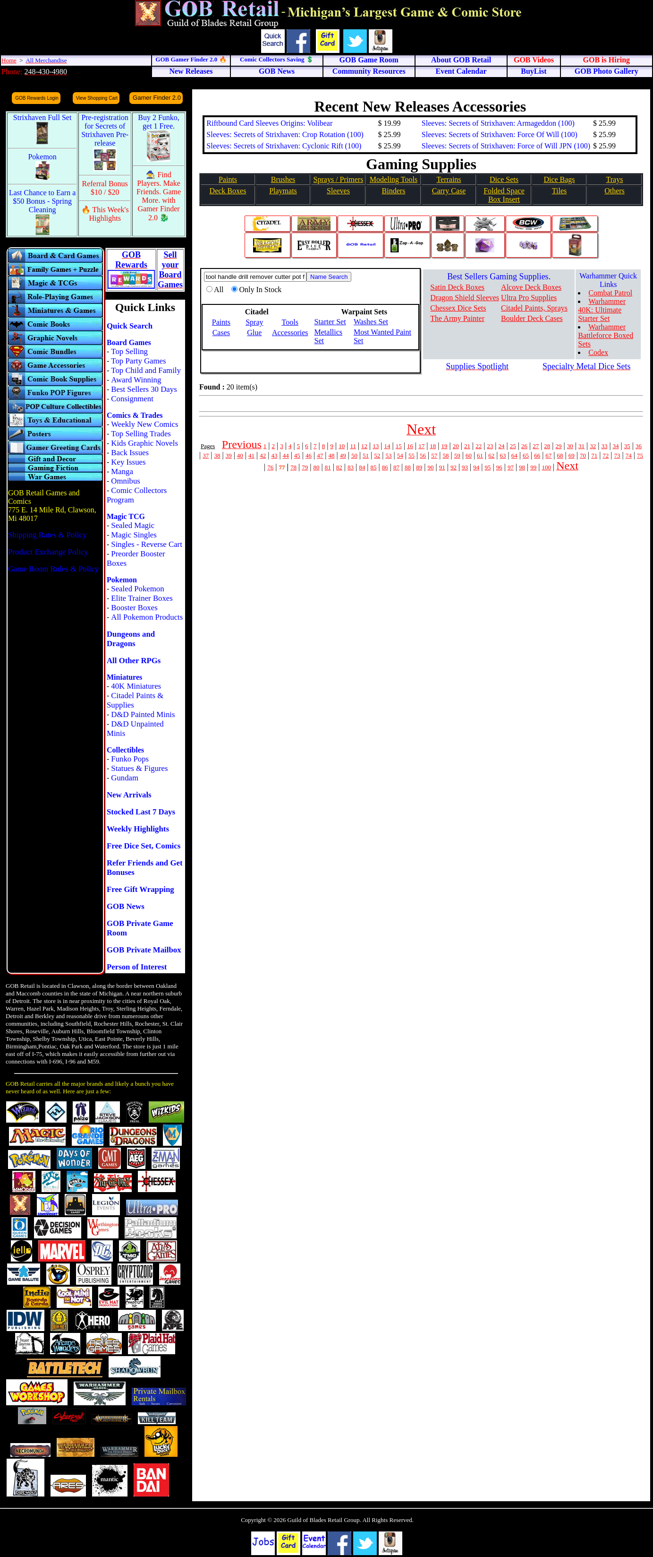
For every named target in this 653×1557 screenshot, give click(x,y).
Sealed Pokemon (137, 588)
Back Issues (130, 452)
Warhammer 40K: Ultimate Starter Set (602, 309)
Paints (228, 179)
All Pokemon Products (147, 617)
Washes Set (371, 322)
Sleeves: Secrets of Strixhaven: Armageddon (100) (498, 123)
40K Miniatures (136, 686)
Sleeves (338, 191)
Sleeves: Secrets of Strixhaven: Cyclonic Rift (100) (283, 146)
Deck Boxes (228, 191)
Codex (598, 352)
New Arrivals (129, 794)
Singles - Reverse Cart (146, 544)
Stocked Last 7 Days (141, 811)
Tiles (559, 191)
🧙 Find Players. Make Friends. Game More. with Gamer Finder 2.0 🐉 (158, 196)
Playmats (283, 191)
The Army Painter (457, 318)
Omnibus (125, 480)
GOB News (125, 906)
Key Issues (128, 462)
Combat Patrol (610, 293)
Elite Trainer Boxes (142, 598)
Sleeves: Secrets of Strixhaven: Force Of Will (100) (499, 134)
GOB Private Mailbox (144, 949)
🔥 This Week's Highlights (105, 214)
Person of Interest (137, 966)
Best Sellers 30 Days (144, 389)
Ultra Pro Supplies (529, 298)
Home (9, 60)
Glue (254, 333)
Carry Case (449, 191)
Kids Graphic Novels (144, 443)
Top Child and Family (146, 370)
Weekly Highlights (138, 828)
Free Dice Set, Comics (143, 845)
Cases (221, 333)
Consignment (132, 398)
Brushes (283, 179)
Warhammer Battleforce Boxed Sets (605, 335)
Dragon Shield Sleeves (464, 298)
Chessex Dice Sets (458, 308)
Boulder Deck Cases (532, 318)
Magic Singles (133, 534)
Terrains (448, 179)
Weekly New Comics (144, 424)
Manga (122, 471)
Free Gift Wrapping (140, 889)
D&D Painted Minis (143, 714)
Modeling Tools (393, 179)
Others (614, 191)
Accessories (290, 333)
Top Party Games (138, 360)
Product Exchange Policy (48, 551)
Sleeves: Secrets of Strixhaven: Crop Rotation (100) (284, 134)
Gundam (124, 777)
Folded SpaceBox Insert (504, 195)
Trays (614, 179)
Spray (254, 322)
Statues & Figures (139, 768)
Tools (290, 322)
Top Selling (129, 351)
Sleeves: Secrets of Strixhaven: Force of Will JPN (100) (506, 146)
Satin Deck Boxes (457, 287)
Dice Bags (559, 179)
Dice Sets (504, 179)
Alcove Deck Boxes (531, 287)
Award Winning (136, 379)
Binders (394, 191)
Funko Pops (130, 758)
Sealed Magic (132, 525)
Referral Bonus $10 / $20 (105, 188)
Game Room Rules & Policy (53, 568)
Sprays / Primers (339, 179)
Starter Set (330, 322)
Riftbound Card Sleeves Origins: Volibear (269, 123)
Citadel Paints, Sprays (534, 308)
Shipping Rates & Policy (47, 534)
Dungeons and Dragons (131, 639)
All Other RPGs (134, 660)
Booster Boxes (134, 607)
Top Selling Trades (141, 433)
